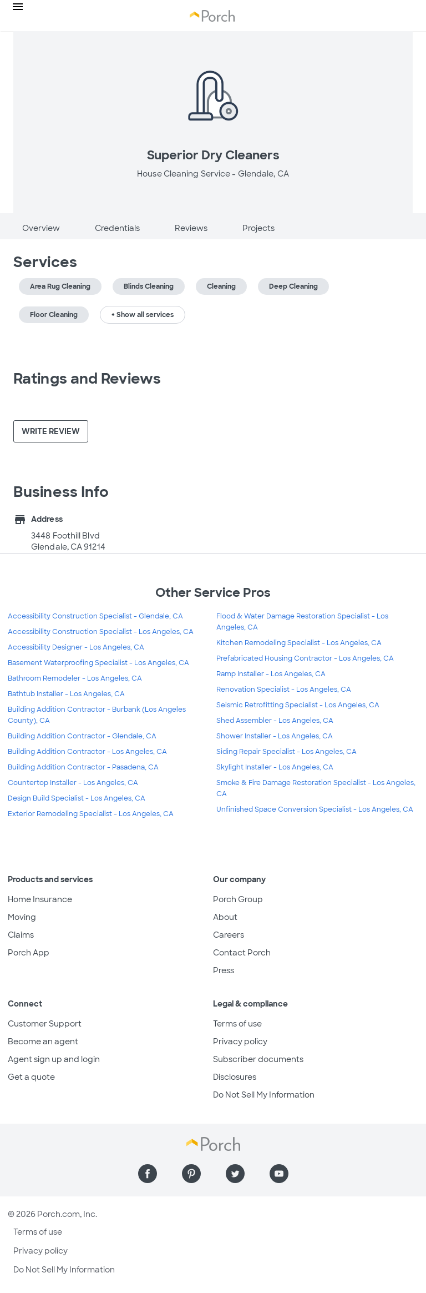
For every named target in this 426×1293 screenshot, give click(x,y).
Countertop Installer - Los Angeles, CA (73, 782)
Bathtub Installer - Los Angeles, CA (66, 694)
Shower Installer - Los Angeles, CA (274, 736)
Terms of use (237, 1024)
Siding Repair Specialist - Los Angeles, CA (286, 751)
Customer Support (45, 1024)
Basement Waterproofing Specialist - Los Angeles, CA (98, 662)
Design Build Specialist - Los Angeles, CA (76, 798)
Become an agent (43, 1042)
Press (223, 970)
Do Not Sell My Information (264, 1095)
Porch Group (238, 899)
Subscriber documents (258, 1059)
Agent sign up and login (54, 1059)
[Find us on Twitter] (235, 1173)
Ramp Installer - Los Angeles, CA (271, 674)
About (225, 917)
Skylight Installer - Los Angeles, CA (274, 767)
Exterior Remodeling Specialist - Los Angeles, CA (91, 813)
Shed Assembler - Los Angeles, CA (274, 720)
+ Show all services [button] (142, 314)
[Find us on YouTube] (279, 1173)
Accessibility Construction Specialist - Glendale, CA (95, 616)
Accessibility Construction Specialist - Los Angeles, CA (101, 631)
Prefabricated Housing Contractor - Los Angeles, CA (305, 658)
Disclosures (234, 1077)
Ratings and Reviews (87, 378)
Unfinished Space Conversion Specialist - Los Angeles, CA (314, 809)
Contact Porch (242, 953)
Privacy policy (240, 1042)
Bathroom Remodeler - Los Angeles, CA (75, 678)
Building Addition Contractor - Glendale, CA (82, 736)
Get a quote (31, 1077)
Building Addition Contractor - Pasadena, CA (83, 767)
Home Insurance (40, 899)
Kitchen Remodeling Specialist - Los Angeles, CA (299, 642)
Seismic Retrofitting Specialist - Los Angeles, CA (297, 705)
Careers (228, 935)
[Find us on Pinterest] (191, 1173)
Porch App (28, 953)
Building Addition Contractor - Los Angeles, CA (87, 751)
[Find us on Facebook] (147, 1173)
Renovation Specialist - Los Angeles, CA (283, 689)
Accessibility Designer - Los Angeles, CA (76, 647)
